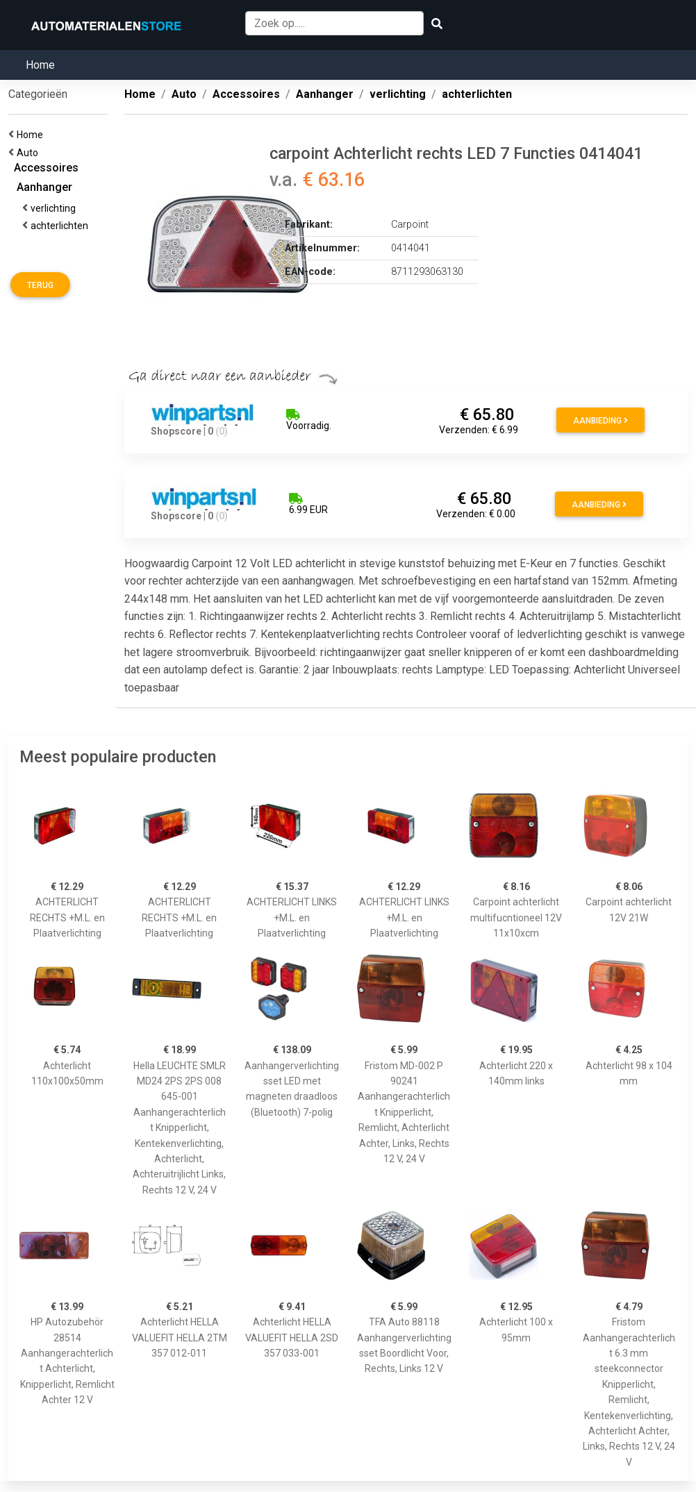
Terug (40, 285)
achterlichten (61, 225)
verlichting (55, 208)
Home (40, 65)
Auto (29, 152)
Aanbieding (600, 421)
